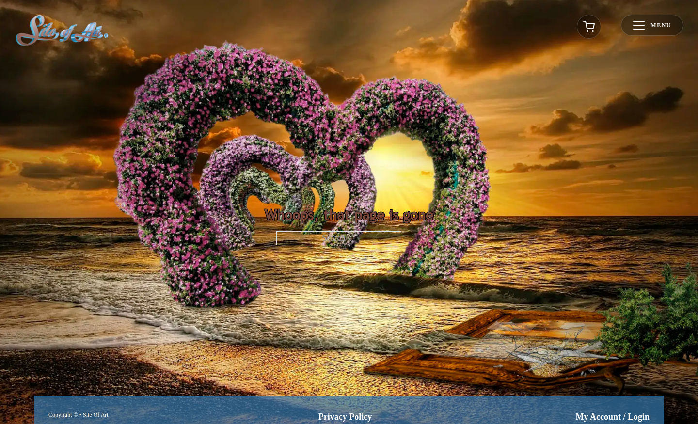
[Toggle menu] (652, 25)
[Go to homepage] (62, 30)
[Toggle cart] (589, 27)
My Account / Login (612, 417)
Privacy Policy (345, 417)
